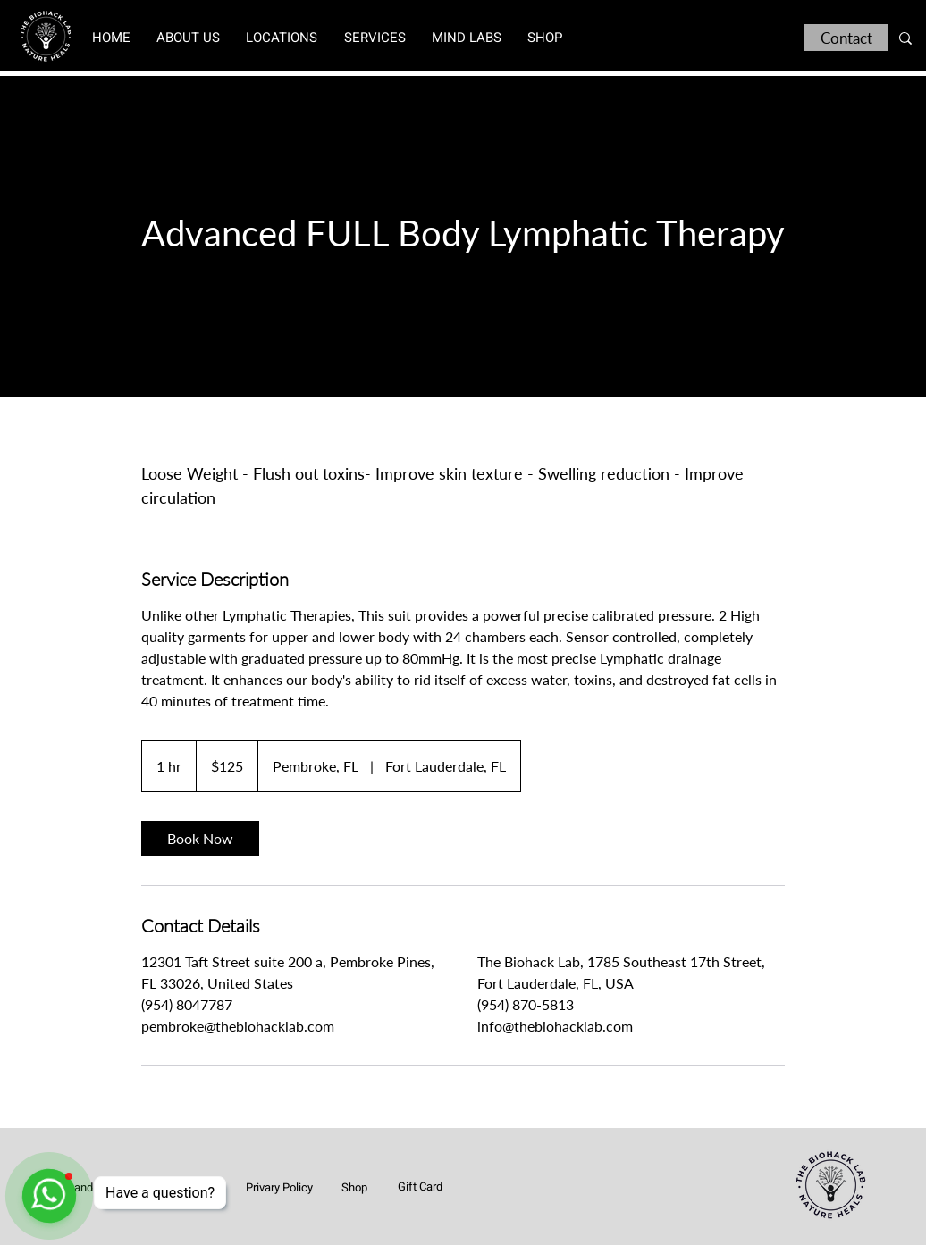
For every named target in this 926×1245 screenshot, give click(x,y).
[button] (282, 37)
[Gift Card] (420, 1186)
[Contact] (846, 37)
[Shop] (354, 1187)
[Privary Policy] (279, 1187)
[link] (200, 838)
